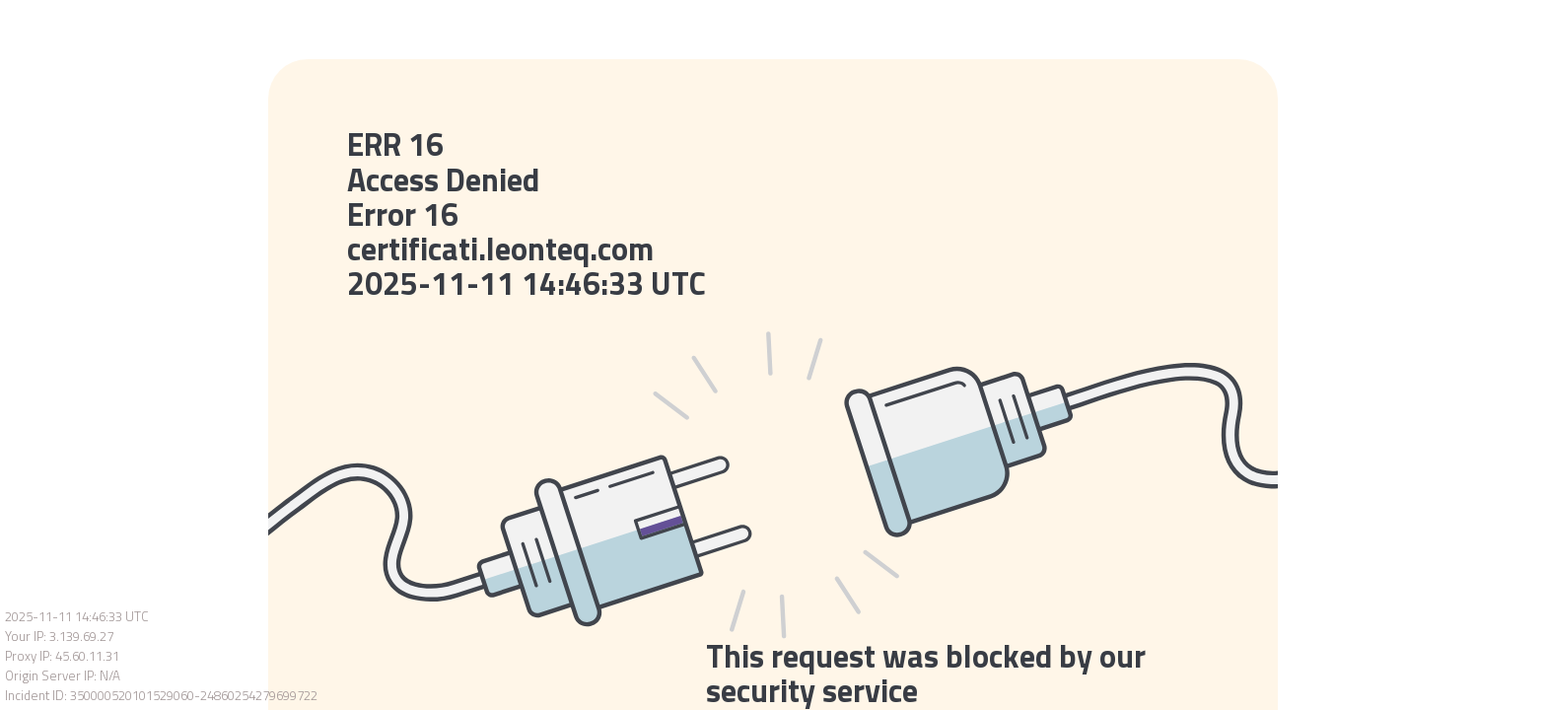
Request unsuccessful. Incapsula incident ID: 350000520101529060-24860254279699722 (773, 355)
